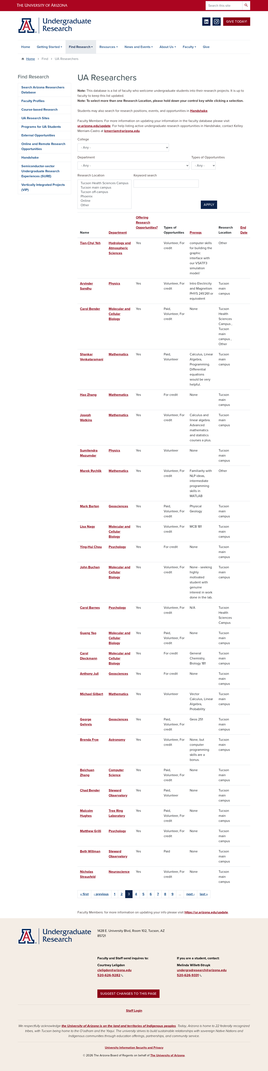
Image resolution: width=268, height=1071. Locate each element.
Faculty (188, 47)
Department (86, 157)
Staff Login (134, 1011)
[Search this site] (224, 5)
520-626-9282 (110, 975)
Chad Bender (90, 790)
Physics (114, 283)
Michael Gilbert (91, 694)
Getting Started (48, 47)
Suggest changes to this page (128, 994)
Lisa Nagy (87, 526)
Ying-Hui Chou (91, 547)
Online (104, 201)
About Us (167, 47)
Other (104, 205)
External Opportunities (38, 135)
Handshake (198, 111)
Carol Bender (90, 309)
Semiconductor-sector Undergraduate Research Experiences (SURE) (40, 171)
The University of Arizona (167, 1055)
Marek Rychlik (91, 471)
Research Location (90, 175)
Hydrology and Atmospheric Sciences (120, 248)
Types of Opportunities (208, 157)
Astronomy (117, 740)
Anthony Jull (89, 674)
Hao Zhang (88, 395)
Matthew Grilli (90, 831)
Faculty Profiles (33, 101)
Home (25, 47)
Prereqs (196, 233)
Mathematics (118, 354)
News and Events (138, 47)
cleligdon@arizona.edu (114, 970)
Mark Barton (89, 506)
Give (206, 47)
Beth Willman (90, 851)
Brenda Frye (89, 740)
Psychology (117, 547)
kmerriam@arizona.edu (122, 131)
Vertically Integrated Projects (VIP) (43, 187)
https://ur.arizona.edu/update (206, 912)
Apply (209, 205)
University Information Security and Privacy (134, 1047)
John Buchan (90, 567)
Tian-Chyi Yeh (90, 243)
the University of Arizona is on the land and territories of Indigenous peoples (119, 1026)
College (83, 139)
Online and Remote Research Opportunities (43, 146)
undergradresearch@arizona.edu (202, 970)
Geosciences (118, 506)
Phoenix (104, 196)
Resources (107, 47)
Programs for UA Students (41, 127)
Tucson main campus (104, 187)
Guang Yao (88, 633)
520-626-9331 (189, 975)
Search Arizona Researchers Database (42, 90)
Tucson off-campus (104, 192)
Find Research (79, 47)
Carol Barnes (90, 608)
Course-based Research (39, 109)
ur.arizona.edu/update (94, 126)
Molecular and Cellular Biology (119, 314)
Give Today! (236, 21)
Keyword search (145, 175)
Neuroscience (119, 872)
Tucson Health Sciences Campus (104, 183)
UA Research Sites (35, 118)
